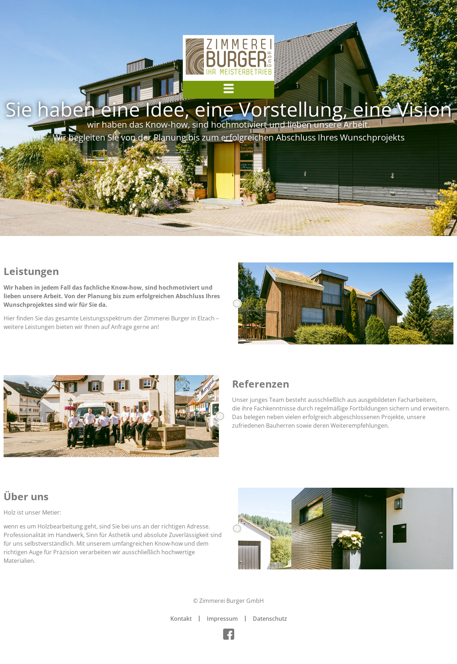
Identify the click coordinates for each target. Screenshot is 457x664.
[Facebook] (228, 634)
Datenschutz (270, 619)
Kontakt (181, 619)
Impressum (222, 619)
